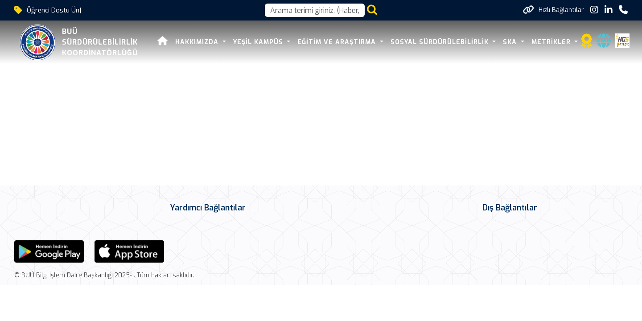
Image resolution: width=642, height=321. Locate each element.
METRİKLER (552, 42)
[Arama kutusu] (315, 10)
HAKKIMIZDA (198, 42)
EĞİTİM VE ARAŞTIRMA (337, 42)
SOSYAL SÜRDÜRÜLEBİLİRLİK (441, 42)
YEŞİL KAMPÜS (259, 42)
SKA (511, 42)
